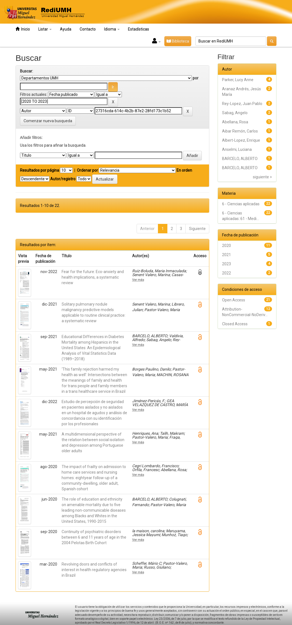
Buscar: (26, 71)
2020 (226, 245)
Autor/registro (62, 179)
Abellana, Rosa (235, 122)
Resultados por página (39, 170)
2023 (226, 264)
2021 (226, 254)
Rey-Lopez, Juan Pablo (242, 103)
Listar (45, 29)
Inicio (23, 29)
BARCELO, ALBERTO (240, 158)
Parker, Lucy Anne (237, 80)
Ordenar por (87, 170)
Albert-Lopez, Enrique (241, 140)
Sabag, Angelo (235, 113)
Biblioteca (178, 41)
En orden (184, 170)
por (195, 78)
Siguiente (197, 228)
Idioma (112, 29)
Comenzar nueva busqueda (48, 121)
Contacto (88, 29)
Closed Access (235, 324)
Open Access (233, 300)
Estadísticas (138, 29)
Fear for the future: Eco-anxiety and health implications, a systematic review (93, 277)
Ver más (138, 280)
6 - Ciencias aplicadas (241, 204)
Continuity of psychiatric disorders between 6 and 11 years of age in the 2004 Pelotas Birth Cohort (94, 537)
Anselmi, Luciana (237, 149)
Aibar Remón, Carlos (240, 131)
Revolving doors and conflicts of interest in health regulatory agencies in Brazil (94, 570)
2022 (226, 273)
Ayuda (65, 29)
